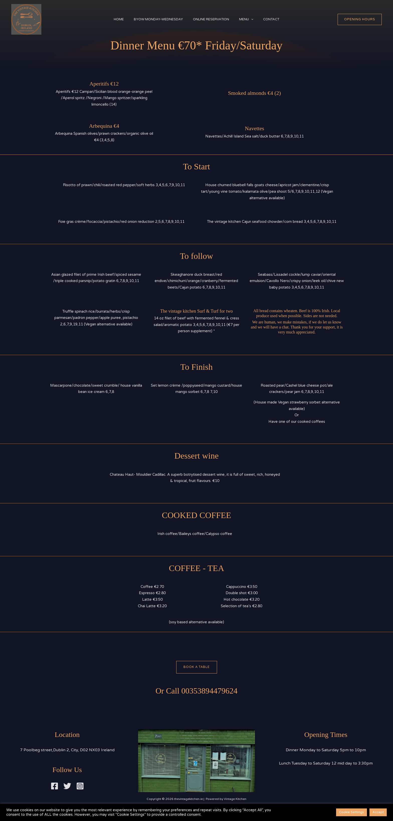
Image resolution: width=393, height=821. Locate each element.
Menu (249, 19)
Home (114, 19)
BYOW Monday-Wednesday (155, 19)
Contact (276, 19)
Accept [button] (378, 812)
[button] (253, 19)
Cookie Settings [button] (351, 812)
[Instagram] (80, 786)
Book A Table (196, 667)
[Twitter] (67, 786)
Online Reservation (211, 19)
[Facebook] (54, 786)
